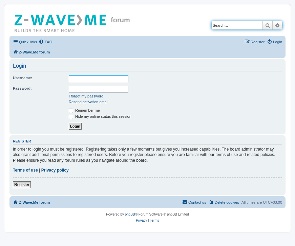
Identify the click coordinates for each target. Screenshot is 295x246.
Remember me (84, 110)
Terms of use (25, 170)
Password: (22, 88)
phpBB (130, 214)
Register (21, 184)
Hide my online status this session (100, 116)
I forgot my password (86, 96)
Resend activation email (88, 102)
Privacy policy (55, 170)
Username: (22, 78)
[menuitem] (45, 42)
